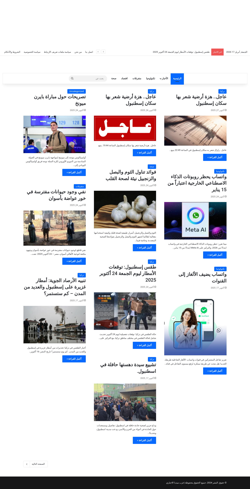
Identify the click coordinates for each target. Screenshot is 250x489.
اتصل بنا (89, 52)
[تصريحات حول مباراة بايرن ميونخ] (54, 134)
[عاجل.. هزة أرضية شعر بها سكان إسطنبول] (195, 131)
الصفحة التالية (35, 464)
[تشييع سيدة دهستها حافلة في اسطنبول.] (125, 402)
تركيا (222, 91)
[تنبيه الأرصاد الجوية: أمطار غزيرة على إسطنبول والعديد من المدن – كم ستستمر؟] (54, 324)
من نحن (78, 52)
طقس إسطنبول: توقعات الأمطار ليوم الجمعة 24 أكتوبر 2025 (181, 52)
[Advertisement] (125, 24)
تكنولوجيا (150, 78)
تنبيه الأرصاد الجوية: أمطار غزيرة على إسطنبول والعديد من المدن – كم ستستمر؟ (55, 287)
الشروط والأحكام (12, 52)
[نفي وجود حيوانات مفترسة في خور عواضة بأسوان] (54, 228)
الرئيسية (177, 78)
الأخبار (165, 78)
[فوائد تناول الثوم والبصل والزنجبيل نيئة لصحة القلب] (125, 209)
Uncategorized (76, 91)
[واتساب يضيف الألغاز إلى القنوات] (195, 324)
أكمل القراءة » (214, 157)
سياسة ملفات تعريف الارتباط (57, 52)
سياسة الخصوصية (32, 52)
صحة (113, 78)
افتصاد (124, 78)
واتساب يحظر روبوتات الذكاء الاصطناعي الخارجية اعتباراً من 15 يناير (197, 183)
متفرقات (136, 78)
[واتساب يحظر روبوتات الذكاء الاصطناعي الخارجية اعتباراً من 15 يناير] (195, 220)
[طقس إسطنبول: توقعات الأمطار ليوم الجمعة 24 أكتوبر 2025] (125, 311)
